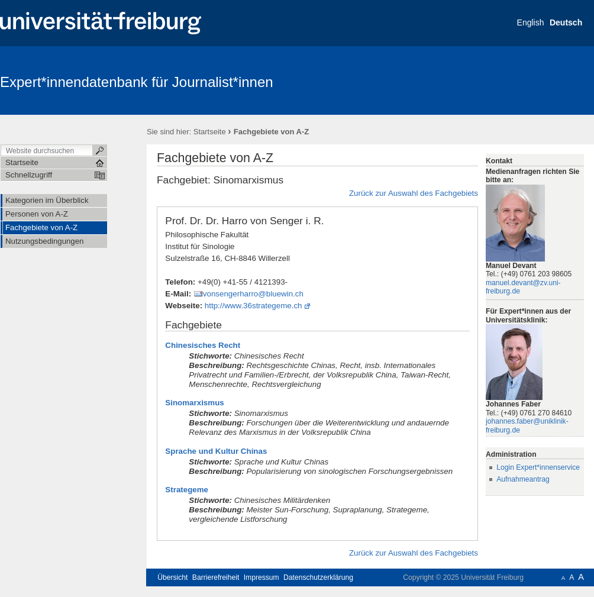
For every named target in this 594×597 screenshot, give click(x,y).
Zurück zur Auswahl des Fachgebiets (413, 193)
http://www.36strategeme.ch (253, 305)
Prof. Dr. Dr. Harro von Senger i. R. (244, 221)
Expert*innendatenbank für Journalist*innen (136, 82)
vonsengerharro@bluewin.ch (253, 293)
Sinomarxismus (194, 402)
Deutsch (566, 22)
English (530, 22)
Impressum (261, 577)
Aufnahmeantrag (523, 479)
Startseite (209, 131)
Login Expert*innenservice (538, 467)
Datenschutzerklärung (318, 577)
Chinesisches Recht (202, 345)
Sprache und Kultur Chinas (216, 451)
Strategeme (186, 489)
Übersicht (172, 577)
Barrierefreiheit (216, 577)
